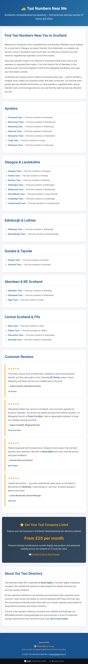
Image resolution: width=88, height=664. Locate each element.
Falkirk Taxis (13, 330)
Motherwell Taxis (16, 189)
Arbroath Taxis (14, 264)
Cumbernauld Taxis (17, 203)
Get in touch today (59, 618)
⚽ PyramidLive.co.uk (44, 646)
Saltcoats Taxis (15, 131)
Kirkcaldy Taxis (15, 340)
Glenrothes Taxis (15, 335)
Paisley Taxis (14, 175)
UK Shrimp (55, 377)
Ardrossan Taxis (15, 145)
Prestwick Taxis (15, 117)
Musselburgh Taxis (16, 234)
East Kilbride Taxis (16, 194)
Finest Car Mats (35, 416)
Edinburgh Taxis (15, 229)
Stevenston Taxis (16, 136)
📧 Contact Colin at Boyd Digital (44, 554)
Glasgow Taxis (14, 171)
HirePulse (26, 487)
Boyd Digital (47, 451)
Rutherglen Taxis (15, 185)
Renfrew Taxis (14, 180)
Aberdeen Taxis (15, 290)
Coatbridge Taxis (15, 199)
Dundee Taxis (14, 260)
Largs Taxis (13, 140)
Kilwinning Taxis (15, 126)
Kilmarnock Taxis (16, 122)
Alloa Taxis (13, 326)
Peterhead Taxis (15, 295)
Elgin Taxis (13, 300)
